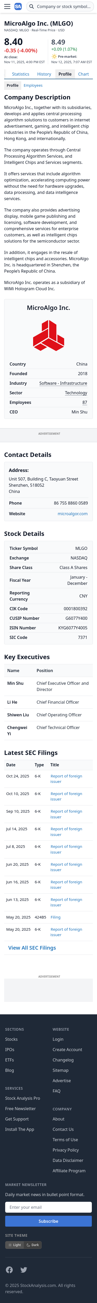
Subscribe (48, 1221)
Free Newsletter (20, 1108)
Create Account (67, 1049)
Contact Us (63, 1129)
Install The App (19, 1129)
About (58, 1119)
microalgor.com (73, 513)
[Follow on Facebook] (9, 1270)
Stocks (11, 1039)
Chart (83, 74)
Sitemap (61, 1070)
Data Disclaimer (68, 1160)
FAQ (57, 1091)
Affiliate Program (69, 1171)
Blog (9, 1070)
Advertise (62, 1080)
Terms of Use (65, 1139)
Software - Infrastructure (63, 383)
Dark (32, 1245)
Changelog (63, 1060)
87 (85, 402)
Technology (76, 393)
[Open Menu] (7, 6)
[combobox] (60, 6)
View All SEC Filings (32, 947)
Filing (56, 917)
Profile (65, 74)
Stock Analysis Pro (22, 1098)
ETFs (9, 1060)
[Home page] (18, 6)
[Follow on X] (24, 1270)
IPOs (9, 1049)
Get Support (17, 1119)
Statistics (20, 74)
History (44, 74)
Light (14, 1245)
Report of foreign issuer (66, 778)
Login (58, 1039)
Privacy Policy (66, 1150)
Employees (33, 85)
